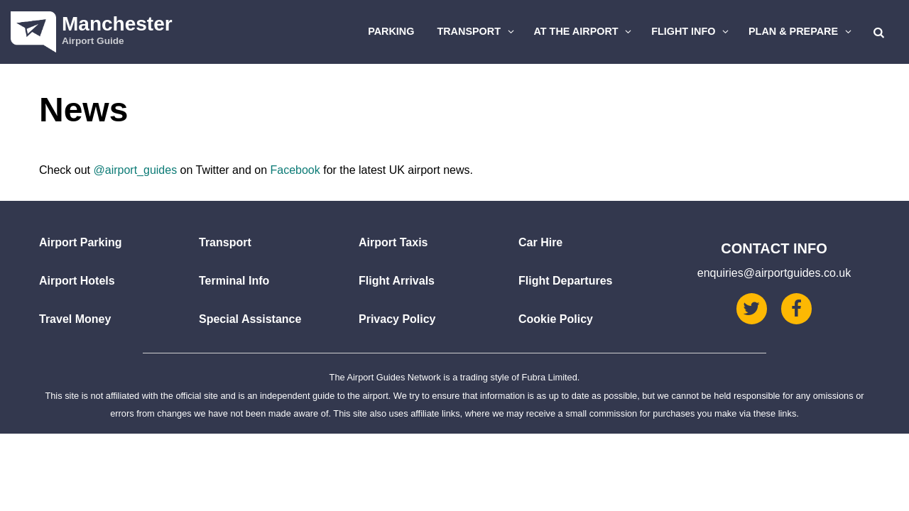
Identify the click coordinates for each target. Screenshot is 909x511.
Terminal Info (234, 281)
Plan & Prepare (802, 31)
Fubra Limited (549, 377)
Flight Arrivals (397, 281)
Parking (391, 31)
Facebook (295, 170)
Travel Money (75, 319)
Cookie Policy (555, 319)
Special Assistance (250, 319)
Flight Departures (565, 281)
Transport (477, 31)
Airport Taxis (393, 242)
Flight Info (691, 31)
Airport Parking (80, 242)
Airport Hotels (77, 281)
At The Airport (585, 31)
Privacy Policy (397, 319)
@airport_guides (135, 170)
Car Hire (540, 242)
